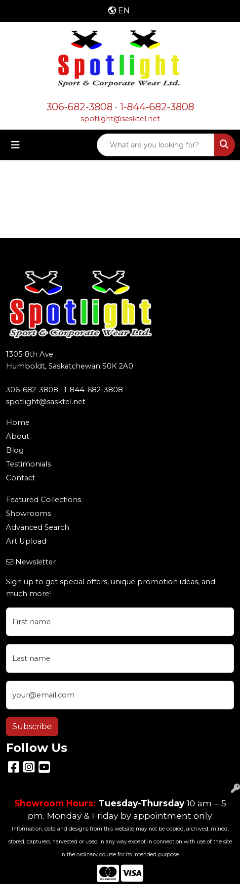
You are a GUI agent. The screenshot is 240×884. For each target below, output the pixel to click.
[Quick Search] (155, 145)
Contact (20, 477)
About (17, 436)
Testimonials (28, 464)
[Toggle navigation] (15, 145)
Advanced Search (37, 527)
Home (18, 422)
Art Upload (26, 541)
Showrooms (28, 513)
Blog (15, 450)
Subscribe (32, 726)
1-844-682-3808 (157, 107)
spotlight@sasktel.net (120, 118)
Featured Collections (43, 499)
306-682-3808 (79, 107)
